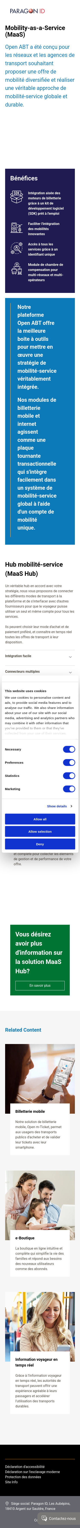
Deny (40, 844)
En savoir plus (40, 986)
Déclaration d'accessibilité (25, 1467)
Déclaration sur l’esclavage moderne (32, 1472)
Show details (57, 806)
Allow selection (40, 831)
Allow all (40, 819)
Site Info (11, 1482)
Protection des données (23, 1477)
